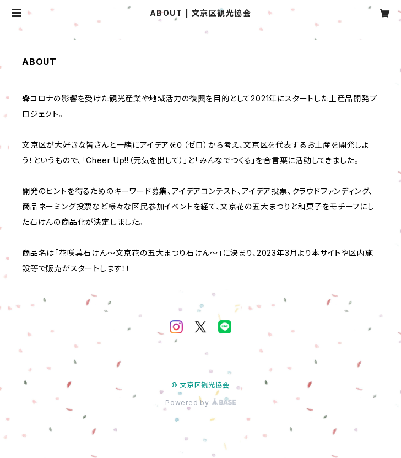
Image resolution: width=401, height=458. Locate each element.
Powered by (200, 402)
